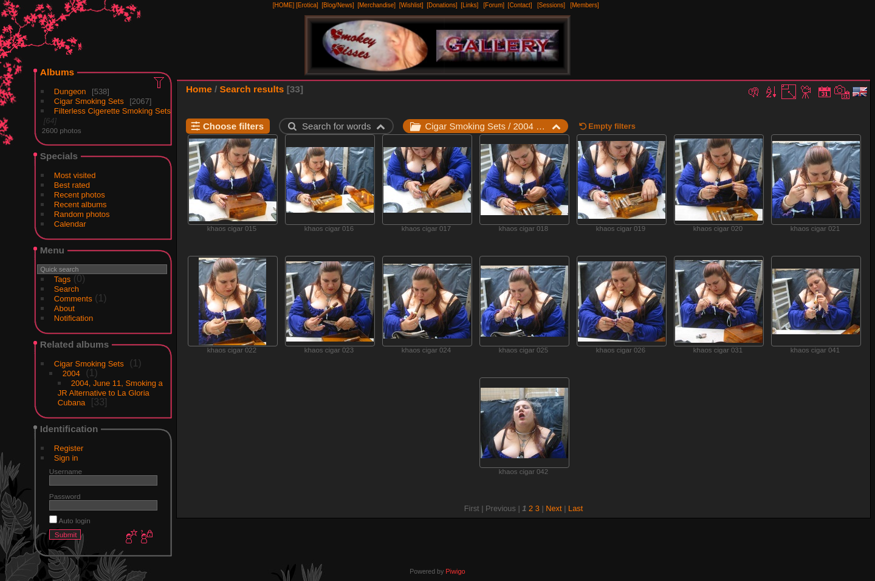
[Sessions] (551, 5)
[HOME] (284, 5)
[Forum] (494, 5)
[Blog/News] (337, 5)
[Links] (469, 5)
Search (66, 289)
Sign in (66, 457)
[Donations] (442, 5)
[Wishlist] (411, 5)
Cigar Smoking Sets (89, 101)
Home (199, 89)
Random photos (82, 214)
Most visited (75, 175)
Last (575, 508)
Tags (62, 279)
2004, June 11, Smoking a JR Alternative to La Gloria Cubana (110, 393)
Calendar (70, 224)
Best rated (72, 185)
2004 (71, 373)
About (64, 308)
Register (68, 448)
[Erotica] (307, 5)
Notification (73, 318)
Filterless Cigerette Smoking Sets (112, 110)
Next (553, 508)
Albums (57, 72)
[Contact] (520, 5)
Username (65, 471)
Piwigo (455, 571)
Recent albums (80, 204)
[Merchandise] (376, 5)
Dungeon (70, 91)
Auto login (70, 520)
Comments (73, 298)
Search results (252, 89)
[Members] (584, 5)
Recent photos (79, 194)
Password (65, 496)
